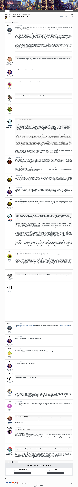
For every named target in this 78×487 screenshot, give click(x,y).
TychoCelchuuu (9, 25)
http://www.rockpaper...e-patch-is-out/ (40, 404)
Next (15, 459)
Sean (10, 412)
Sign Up (71, 1)
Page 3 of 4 (21, 22)
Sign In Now (55, 470)
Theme (36, 483)
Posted (18, 25)
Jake (10, 18)
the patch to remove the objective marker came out (26, 323)
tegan (9, 346)
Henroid (9, 92)
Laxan (9, 442)
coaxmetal (9, 425)
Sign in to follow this (64, 16)
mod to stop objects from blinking (64, 323)
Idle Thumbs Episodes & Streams (23, 18)
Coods (9, 105)
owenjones (9, 268)
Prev (7, 459)
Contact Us (41, 483)
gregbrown (9, 54)
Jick (10, 156)
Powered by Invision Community (39, 485)
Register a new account (22, 470)
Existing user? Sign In (64, 1)
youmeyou (9, 79)
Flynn (10, 399)
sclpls (9, 249)
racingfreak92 (10, 371)
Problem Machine (10, 280)
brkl (9, 67)
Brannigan (10, 174)
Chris (10, 117)
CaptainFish (9, 384)
